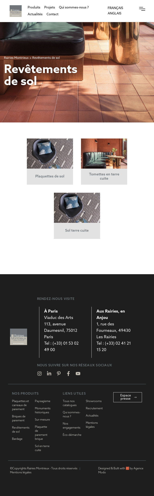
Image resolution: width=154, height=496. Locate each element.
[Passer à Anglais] (114, 13)
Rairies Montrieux (16, 58)
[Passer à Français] (115, 8)
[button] (34, 7)
